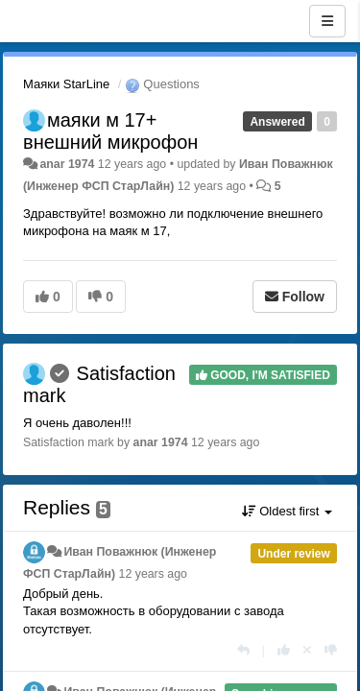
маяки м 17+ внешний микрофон (110, 131)
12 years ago (153, 574)
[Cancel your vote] (307, 650)
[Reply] (243, 650)
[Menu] (327, 21)
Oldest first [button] (287, 511)
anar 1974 (66, 164)
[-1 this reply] (330, 650)
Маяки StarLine (66, 84)
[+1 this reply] (283, 650)
